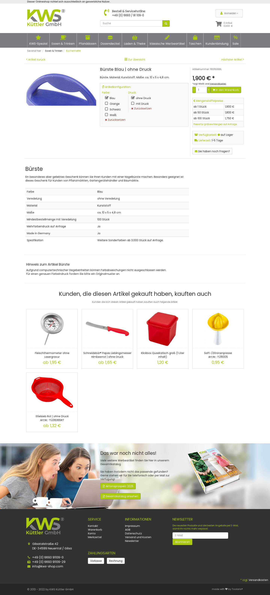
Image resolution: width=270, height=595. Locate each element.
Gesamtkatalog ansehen (120, 496)
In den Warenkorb (226, 90)
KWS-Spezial (38, 40)
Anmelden (229, 13)
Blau (112, 98)
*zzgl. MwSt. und (209, 83)
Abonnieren (182, 542)
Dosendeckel (110, 40)
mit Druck (142, 104)
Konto (92, 533)
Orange (115, 104)
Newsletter (132, 541)
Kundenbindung (217, 40)
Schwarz (115, 109)
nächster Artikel (232, 59)
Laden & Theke (135, 40)
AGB (127, 530)
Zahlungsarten (101, 553)
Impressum (132, 526)
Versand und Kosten (138, 537)
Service (94, 519)
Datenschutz (133, 533)
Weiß (113, 115)
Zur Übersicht (136, 59)
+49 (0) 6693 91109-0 (48, 557)
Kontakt (93, 526)
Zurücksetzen (115, 120)
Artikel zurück (36, 59)
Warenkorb (95, 530)
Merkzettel (95, 537)
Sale (235, 40)
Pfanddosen (87, 40)
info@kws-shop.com (47, 566)
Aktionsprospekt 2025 (118, 486)
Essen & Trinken (63, 40)
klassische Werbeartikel (167, 40)
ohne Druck (143, 98)
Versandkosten (258, 580)
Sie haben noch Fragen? (212, 151)
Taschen (195, 40)
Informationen (138, 519)
